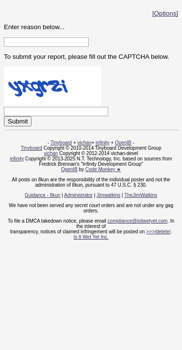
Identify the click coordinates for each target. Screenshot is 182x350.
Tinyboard (61, 142)
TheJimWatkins (140, 195)
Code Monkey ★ (103, 169)
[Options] (165, 13)
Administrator (78, 195)
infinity (102, 142)
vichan (85, 142)
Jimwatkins (108, 195)
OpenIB (123, 142)
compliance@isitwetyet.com (138, 221)
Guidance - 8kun (42, 195)
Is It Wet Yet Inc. (90, 237)
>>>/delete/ (158, 231)
